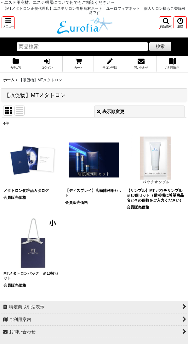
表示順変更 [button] (110, 111)
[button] (8, 22)
